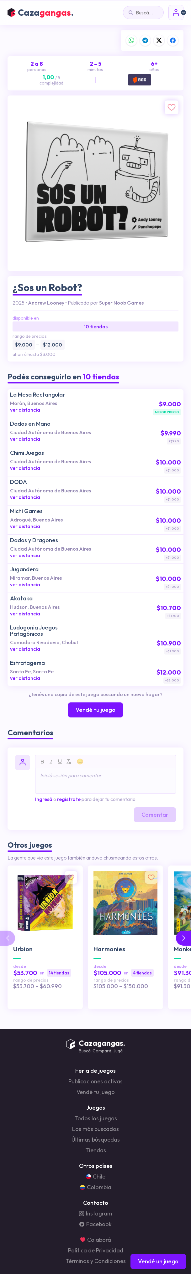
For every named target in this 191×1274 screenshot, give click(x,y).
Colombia (95, 1187)
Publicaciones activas (95, 1081)
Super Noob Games (121, 303)
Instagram (95, 1213)
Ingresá (43, 799)
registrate (69, 799)
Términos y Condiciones (96, 1261)
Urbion (23, 949)
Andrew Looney (46, 303)
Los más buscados (95, 1129)
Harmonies (109, 949)
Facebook (95, 1224)
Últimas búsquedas (96, 1140)
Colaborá (95, 1240)
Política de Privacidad (95, 1250)
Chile (95, 1176)
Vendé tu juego (96, 1092)
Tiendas (95, 1150)
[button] (183, 938)
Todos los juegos (95, 1118)
